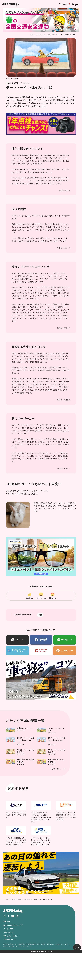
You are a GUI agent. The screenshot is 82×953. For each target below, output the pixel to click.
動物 (40, 615)
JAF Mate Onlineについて (13, 925)
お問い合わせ (8, 932)
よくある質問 (8, 929)
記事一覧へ (56, 769)
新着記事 (6, 921)
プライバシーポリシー (11, 936)
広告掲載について (9, 940)
